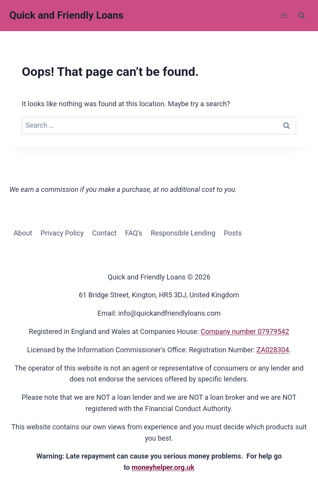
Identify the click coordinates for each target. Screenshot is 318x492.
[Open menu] (283, 15)
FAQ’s (133, 233)
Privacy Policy (62, 233)
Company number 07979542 (244, 331)
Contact (104, 233)
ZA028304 (273, 350)
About (23, 233)
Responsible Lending (183, 233)
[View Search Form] (302, 16)
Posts (233, 233)
